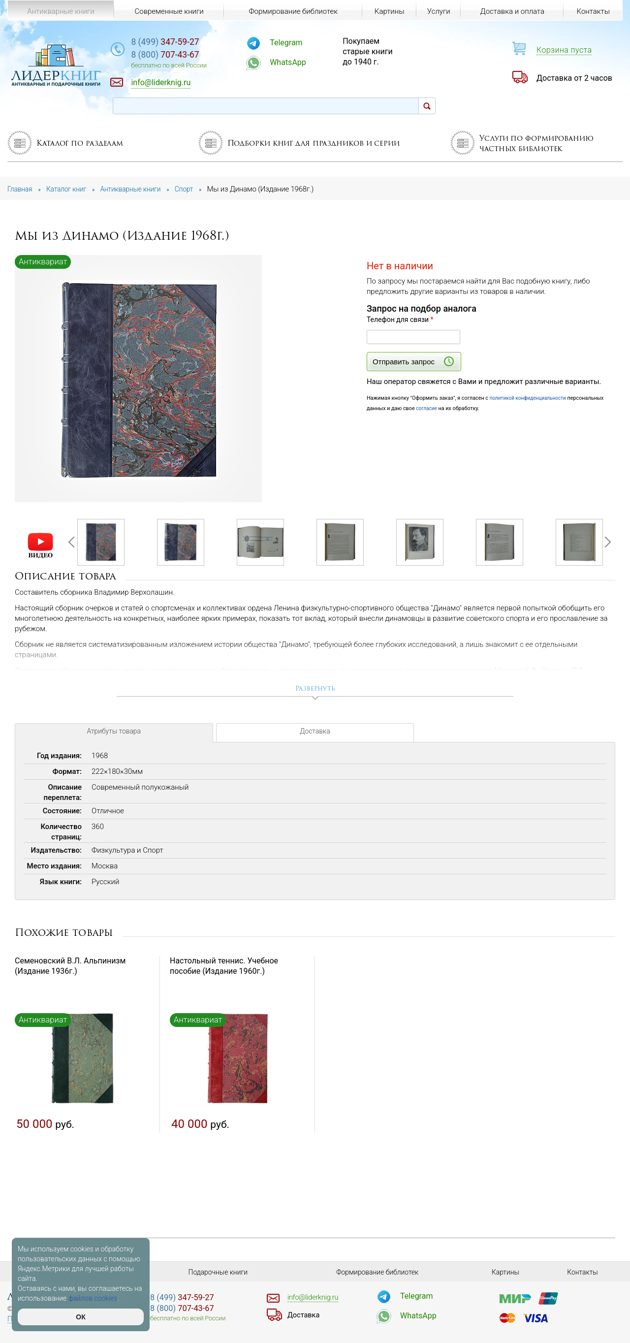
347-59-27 (203, 42)
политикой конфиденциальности (531, 398)
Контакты (592, 10)
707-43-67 (203, 56)
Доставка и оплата (511, 10)
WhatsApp (315, 62)
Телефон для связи (400, 319)
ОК (80, 1317)
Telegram (313, 42)
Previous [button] (73, 544)
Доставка (315, 737)
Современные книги (167, 10)
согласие (427, 408)
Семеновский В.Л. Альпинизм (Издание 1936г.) (70, 969)
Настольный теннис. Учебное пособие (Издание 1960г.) (224, 969)
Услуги (437, 10)
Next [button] (605, 544)
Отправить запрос (413, 361)
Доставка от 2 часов (574, 78)
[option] (139, 379)
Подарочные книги (218, 1272)
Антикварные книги (60, 10)
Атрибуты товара (114, 737)
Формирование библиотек (290, 10)
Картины (386, 10)
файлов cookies (93, 1298)
